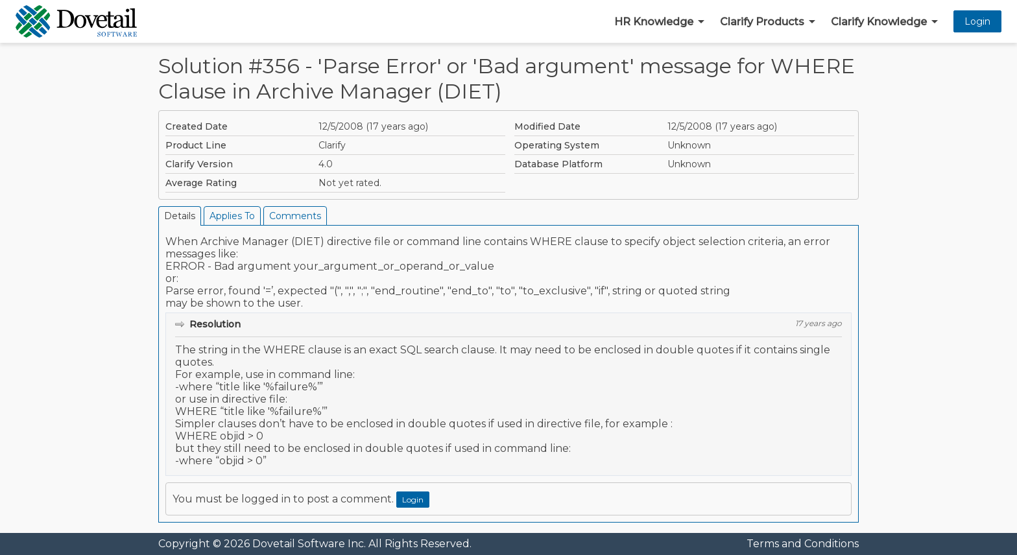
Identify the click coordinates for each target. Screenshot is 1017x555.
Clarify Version (199, 164)
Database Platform (558, 164)
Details (179, 216)
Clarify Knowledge (879, 22)
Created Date (196, 126)
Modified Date (547, 126)
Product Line (195, 145)
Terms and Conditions (803, 543)
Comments (295, 216)
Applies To (232, 216)
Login (977, 21)
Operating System (556, 145)
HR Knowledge (653, 22)
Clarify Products (762, 22)
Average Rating (201, 183)
